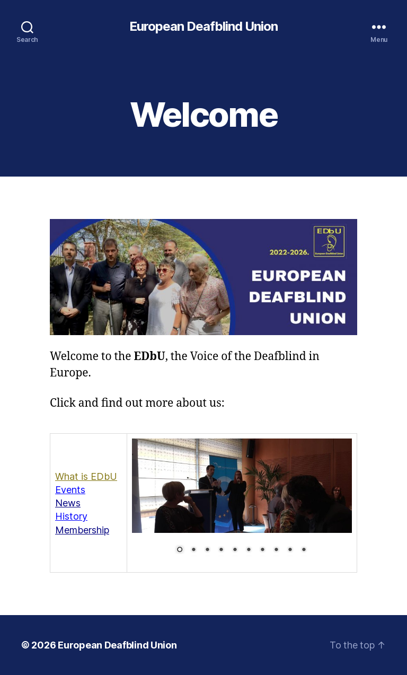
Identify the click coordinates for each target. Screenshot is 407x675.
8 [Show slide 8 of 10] (276, 550)
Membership (82, 530)
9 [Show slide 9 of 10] (290, 550)
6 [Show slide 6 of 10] (248, 550)
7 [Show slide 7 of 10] (262, 550)
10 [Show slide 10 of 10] (303, 550)
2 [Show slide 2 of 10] (193, 550)
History (71, 516)
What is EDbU (86, 476)
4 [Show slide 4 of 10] (221, 550)
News (68, 503)
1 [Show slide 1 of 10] (179, 550)
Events (70, 489)
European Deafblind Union (203, 26)
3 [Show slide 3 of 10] (207, 550)
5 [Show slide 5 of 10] (235, 550)
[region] (242, 503)
